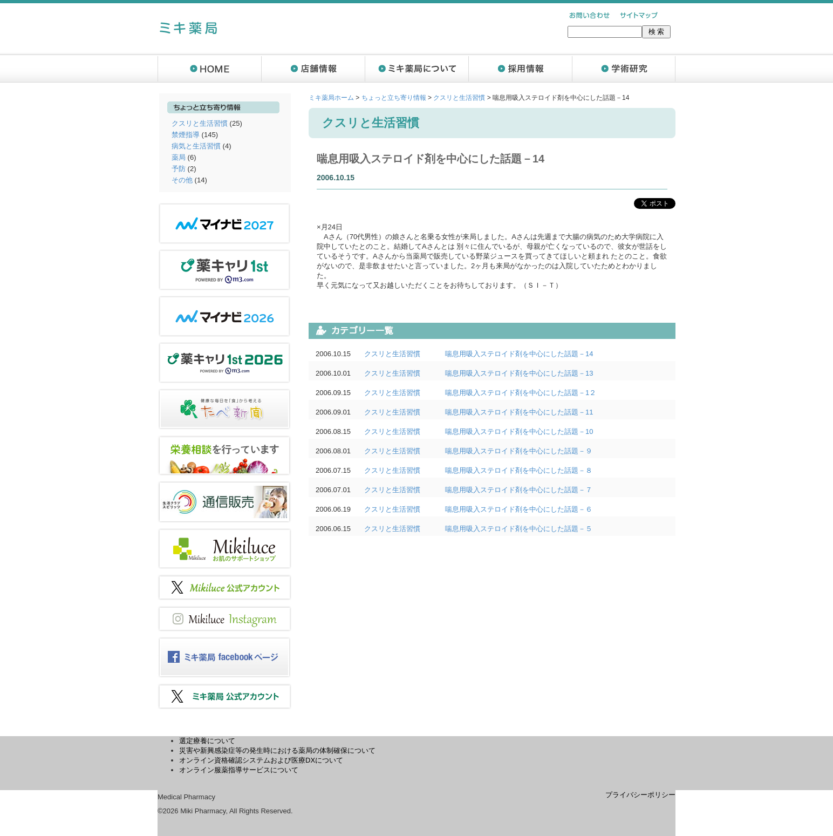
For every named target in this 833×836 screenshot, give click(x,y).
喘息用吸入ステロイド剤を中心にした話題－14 (519, 354)
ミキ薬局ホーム (331, 97)
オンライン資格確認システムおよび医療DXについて (261, 760)
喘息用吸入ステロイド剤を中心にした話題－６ (518, 509)
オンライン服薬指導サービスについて (238, 770)
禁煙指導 (186, 135)
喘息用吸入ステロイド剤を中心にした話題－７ (518, 490)
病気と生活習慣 (196, 146)
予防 (179, 169)
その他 (182, 180)
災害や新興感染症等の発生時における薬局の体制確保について (277, 750)
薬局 (179, 157)
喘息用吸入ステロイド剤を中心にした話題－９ (518, 451)
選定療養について (207, 741)
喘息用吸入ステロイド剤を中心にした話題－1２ (520, 393)
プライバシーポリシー (640, 795)
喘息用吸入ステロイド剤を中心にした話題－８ (518, 470)
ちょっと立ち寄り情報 (393, 97)
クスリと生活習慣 (200, 123)
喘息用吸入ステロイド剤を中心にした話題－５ (518, 529)
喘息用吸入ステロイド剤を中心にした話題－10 (519, 431)
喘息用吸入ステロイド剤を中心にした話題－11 (519, 412)
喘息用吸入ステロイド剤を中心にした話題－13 (519, 373)
